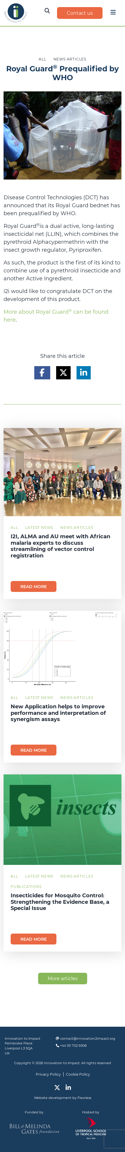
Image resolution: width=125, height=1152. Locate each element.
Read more (33, 586)
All (14, 527)
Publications (26, 886)
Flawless (84, 1098)
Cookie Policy (78, 1074)
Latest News (39, 527)
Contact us (80, 13)
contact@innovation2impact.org (87, 1038)
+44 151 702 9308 (73, 1046)
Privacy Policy (48, 1074)
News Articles (76, 527)
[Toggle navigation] (113, 14)
